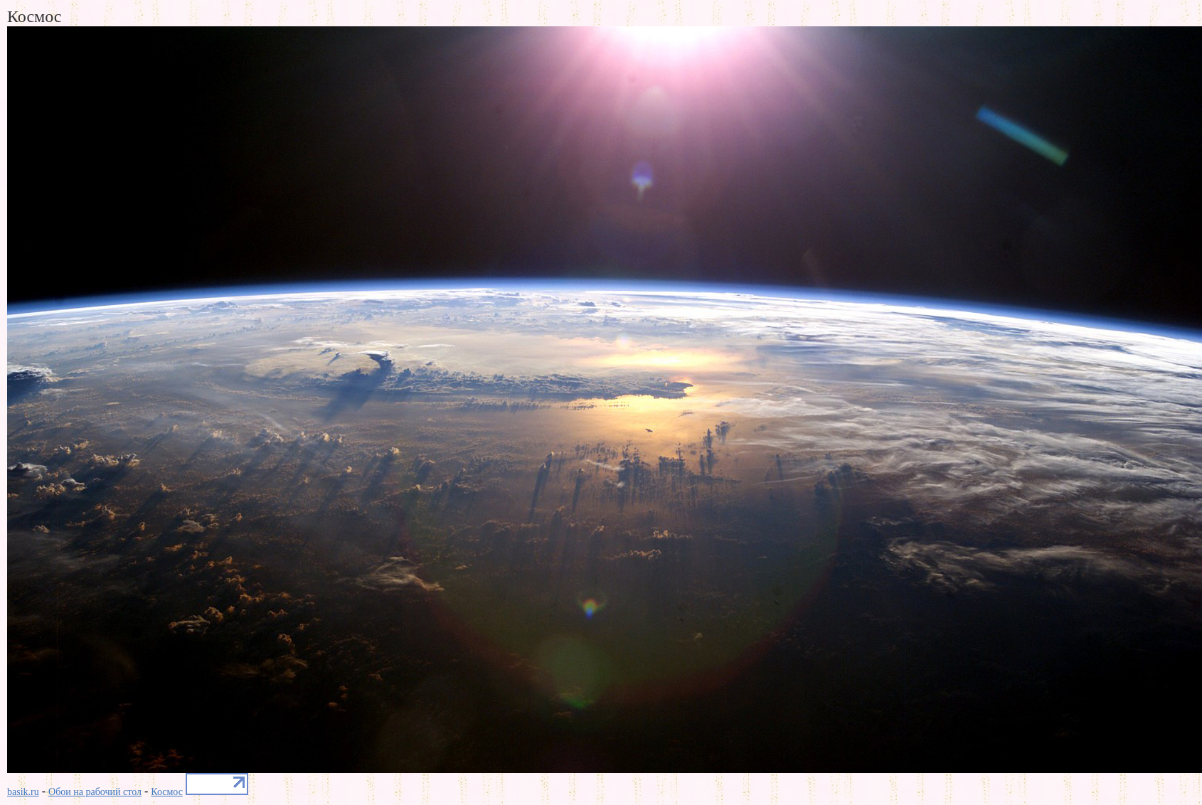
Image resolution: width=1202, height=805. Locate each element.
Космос (167, 792)
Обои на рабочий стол (95, 792)
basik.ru (23, 792)
